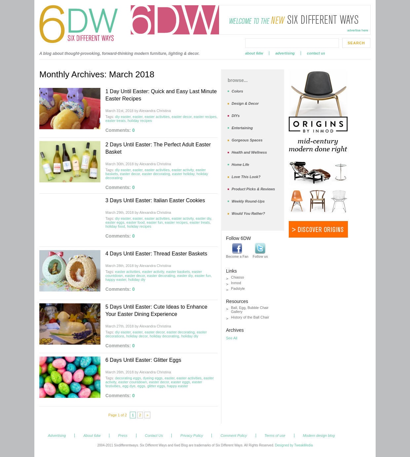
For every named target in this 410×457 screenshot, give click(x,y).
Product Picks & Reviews (253, 189)
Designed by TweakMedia (294, 445)
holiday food (115, 226)
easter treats (115, 121)
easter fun (155, 222)
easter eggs (114, 222)
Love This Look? (246, 177)
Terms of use (275, 436)
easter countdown (132, 382)
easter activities (157, 117)
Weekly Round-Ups (248, 201)
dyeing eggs (153, 378)
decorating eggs (128, 378)
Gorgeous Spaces (247, 140)
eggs (141, 386)
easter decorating (156, 174)
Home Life (240, 165)
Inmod (236, 283)
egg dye (128, 386)
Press (122, 436)
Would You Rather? (248, 213)
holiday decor (137, 336)
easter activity (183, 170)
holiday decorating (164, 336)
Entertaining (242, 128)
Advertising (285, 53)
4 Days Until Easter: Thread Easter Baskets (156, 253)
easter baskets (178, 272)
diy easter (122, 117)
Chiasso (237, 277)
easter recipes (205, 117)
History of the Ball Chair (250, 317)
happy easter (115, 280)
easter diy (203, 218)
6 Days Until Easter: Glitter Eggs (143, 360)
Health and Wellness (249, 152)
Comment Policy (233, 436)
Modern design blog (319, 436)
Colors (237, 91)
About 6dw (254, 53)
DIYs (236, 116)
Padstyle (238, 288)
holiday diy (136, 280)
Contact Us (316, 53)
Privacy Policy (191, 436)
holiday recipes (140, 121)
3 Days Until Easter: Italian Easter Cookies (155, 200)
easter (138, 117)
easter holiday (183, 174)
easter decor (182, 117)
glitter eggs (156, 386)
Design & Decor (245, 103)
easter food (136, 222)
